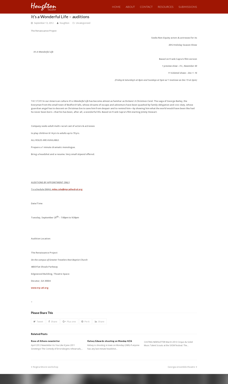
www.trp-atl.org (39, 287)
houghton (64, 23)
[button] (38, 321)
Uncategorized (83, 23)
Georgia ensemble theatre (182, 366)
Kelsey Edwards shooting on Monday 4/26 (109, 341)
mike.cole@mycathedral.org (67, 189)
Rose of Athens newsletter (45, 341)
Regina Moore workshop (44, 366)
